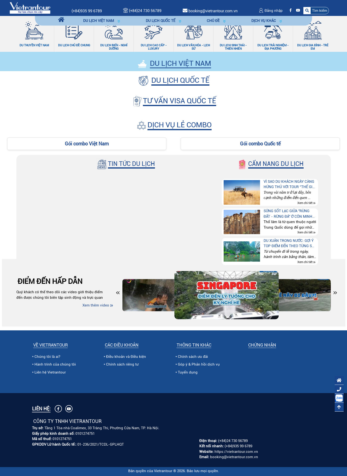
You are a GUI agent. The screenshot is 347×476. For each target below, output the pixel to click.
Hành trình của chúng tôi (55, 364)
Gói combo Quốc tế (260, 144)
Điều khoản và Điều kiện (126, 356)
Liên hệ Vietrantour (50, 372)
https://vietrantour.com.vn (236, 451)
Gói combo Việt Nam (87, 144)
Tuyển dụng (188, 372)
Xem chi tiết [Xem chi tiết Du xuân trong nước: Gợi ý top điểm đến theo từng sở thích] (305, 262)
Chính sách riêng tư (122, 364)
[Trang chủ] (61, 20)
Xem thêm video (95, 305)
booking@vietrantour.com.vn (213, 11)
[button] (316, 10)
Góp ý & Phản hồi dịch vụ (199, 364)
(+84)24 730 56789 (233, 441)
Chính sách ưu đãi (193, 356)
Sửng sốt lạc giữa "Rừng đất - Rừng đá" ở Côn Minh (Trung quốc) (288, 214)
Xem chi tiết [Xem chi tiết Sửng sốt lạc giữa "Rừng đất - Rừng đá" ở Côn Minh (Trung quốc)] (305, 232)
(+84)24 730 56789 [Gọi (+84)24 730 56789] (142, 10)
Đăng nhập (271, 10)
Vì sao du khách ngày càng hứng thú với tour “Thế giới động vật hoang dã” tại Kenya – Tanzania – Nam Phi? (290, 184)
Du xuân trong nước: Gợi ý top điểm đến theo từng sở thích (289, 243)
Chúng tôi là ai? (47, 356)
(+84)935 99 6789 (87, 11)
